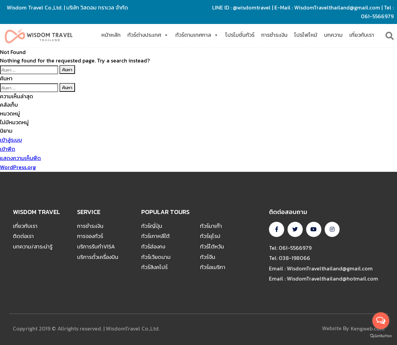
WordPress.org (18, 167)
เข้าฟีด (7, 149)
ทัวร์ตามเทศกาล (197, 35)
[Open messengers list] (380, 320)
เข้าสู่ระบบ (11, 140)
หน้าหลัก (111, 35)
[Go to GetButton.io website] (381, 335)
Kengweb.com (367, 328)
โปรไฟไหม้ (305, 35)
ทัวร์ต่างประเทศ (148, 35)
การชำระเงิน (274, 35)
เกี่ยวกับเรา (361, 35)
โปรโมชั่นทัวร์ (239, 35)
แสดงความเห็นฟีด (20, 158)
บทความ (333, 35)
